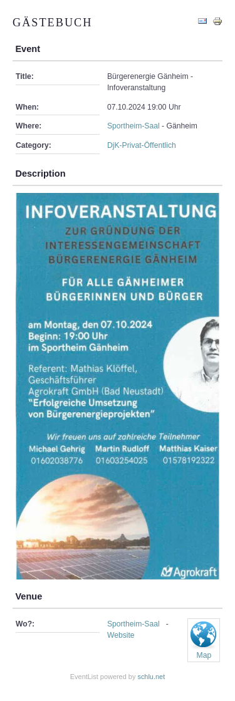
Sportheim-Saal (133, 126)
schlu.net (151, 676)
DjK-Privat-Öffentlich (141, 145)
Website (121, 635)
